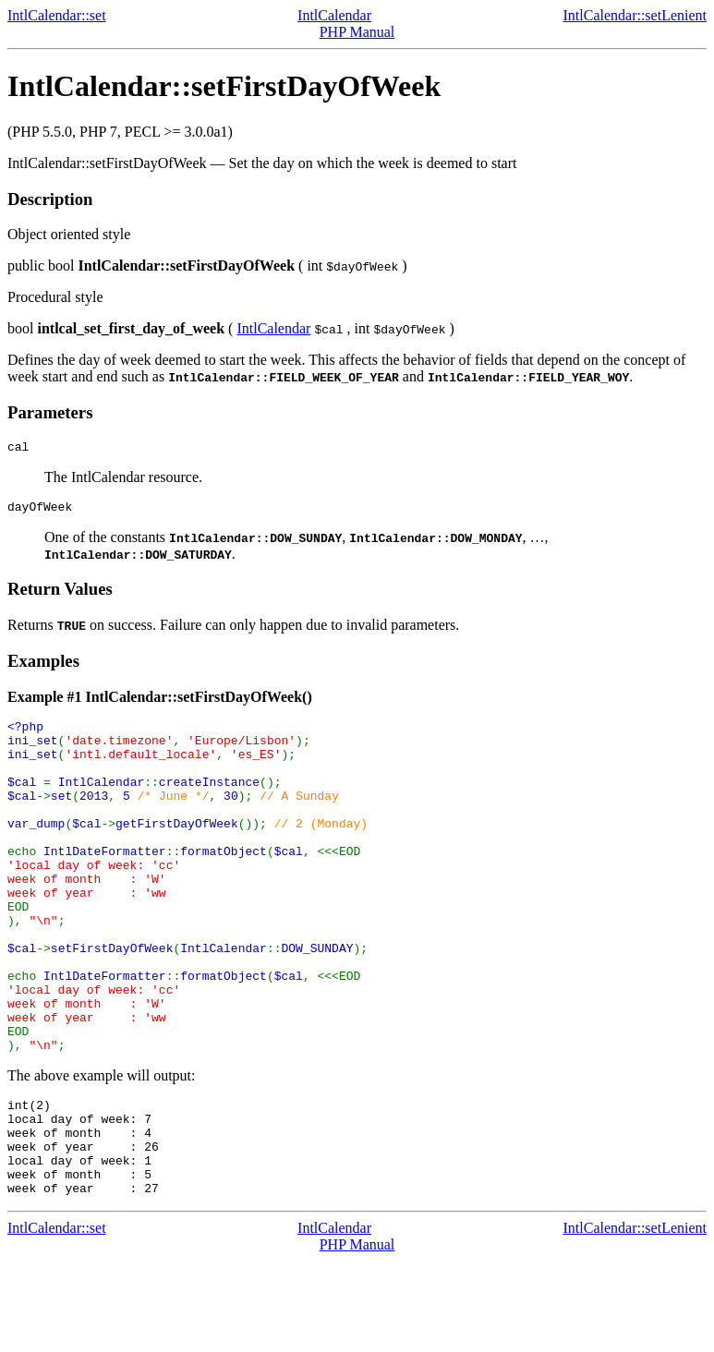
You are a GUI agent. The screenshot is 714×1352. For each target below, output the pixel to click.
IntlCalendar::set (56, 15)
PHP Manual (357, 32)
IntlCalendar (334, 15)
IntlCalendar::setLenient (635, 15)
